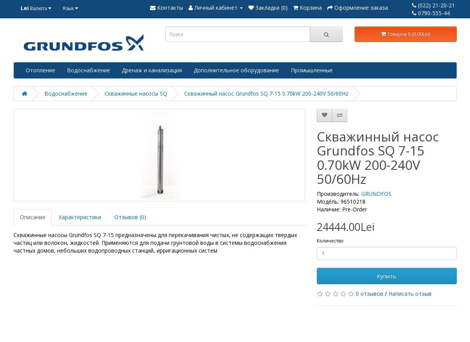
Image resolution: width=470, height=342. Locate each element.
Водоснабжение (88, 70)
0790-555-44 (431, 13)
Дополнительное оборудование (236, 70)
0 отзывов (369, 293)
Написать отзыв (410, 293)
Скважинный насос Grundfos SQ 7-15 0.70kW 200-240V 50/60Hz (266, 93)
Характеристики (80, 217)
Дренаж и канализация (152, 70)
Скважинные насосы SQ (136, 93)
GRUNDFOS (376, 193)
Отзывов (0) (130, 217)
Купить (387, 276)
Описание (32, 217)
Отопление (40, 70)
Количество (330, 240)
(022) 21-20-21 (433, 5)
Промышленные (312, 70)
